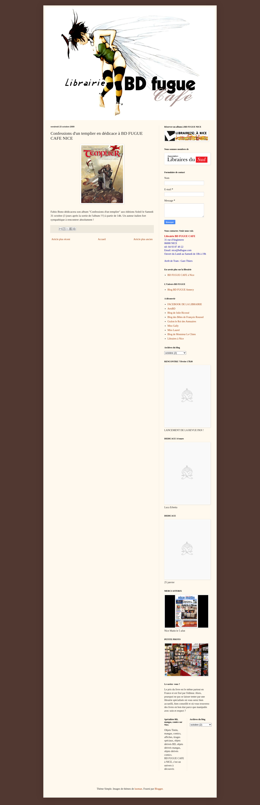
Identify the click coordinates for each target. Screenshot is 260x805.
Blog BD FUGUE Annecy (181, 289)
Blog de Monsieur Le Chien (182, 334)
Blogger (158, 788)
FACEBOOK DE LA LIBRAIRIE (185, 304)
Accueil (102, 239)
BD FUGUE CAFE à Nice (181, 275)
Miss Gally (173, 325)
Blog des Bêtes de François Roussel (186, 317)
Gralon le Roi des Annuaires (182, 321)
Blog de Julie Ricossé (178, 312)
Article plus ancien (143, 239)
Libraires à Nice (176, 338)
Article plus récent (60, 239)
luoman (138, 788)
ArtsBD (172, 308)
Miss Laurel (174, 330)
